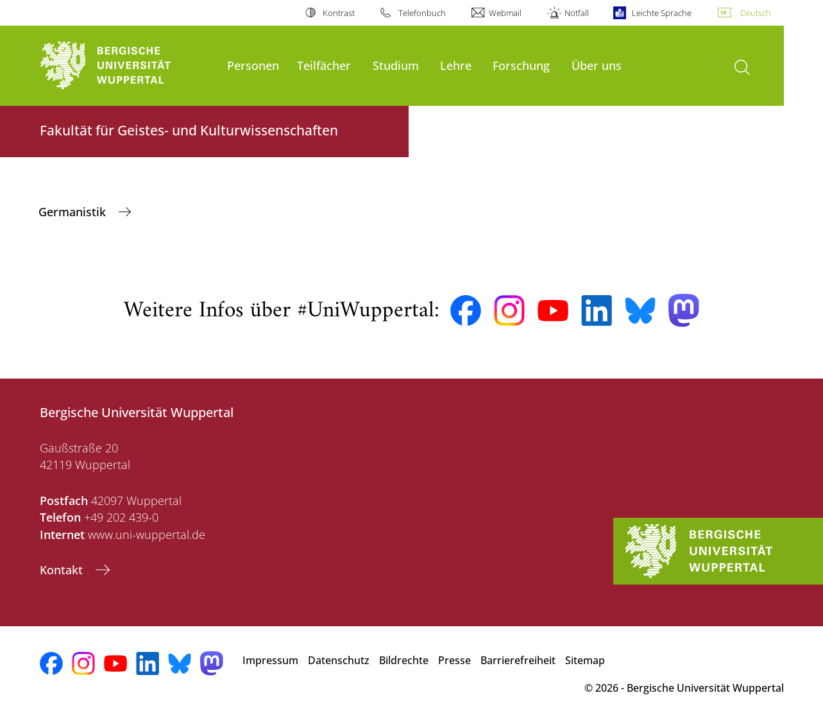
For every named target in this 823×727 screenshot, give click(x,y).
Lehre (455, 65)
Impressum (270, 660)
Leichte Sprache (661, 13)
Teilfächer (324, 65)
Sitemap (585, 660)
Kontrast (339, 13)
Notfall (576, 13)
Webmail (505, 13)
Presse (454, 660)
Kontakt (63, 569)
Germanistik (73, 211)
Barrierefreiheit (518, 660)
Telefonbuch (422, 13)
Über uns (597, 65)
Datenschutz (338, 660)
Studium (396, 65)
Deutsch (755, 13)
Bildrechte (403, 660)
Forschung (521, 65)
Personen (253, 65)
